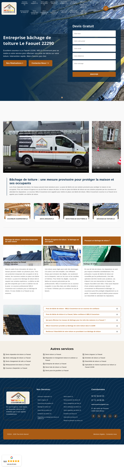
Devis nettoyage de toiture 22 (44, 12)
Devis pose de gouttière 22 (44, 3)
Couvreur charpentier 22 (24, 3)
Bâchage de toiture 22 (54, 2)
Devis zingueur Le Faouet (93, 354)
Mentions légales (99, 434)
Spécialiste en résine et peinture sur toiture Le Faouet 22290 (100, 366)
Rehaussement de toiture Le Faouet (18, 365)
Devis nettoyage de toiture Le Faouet (18, 358)
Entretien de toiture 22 (63, 11)
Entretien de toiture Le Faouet (95, 358)
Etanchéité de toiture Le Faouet (95, 361)
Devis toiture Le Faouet (53, 354)
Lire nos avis (11, 464)
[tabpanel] (62, 50)
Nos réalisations (15, 63)
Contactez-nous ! (40, 63)
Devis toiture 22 (93, 2)
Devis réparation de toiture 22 (54, 12)
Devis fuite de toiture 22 (64, 2)
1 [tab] (62, 97)
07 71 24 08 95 (115, 11)
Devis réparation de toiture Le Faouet (18, 354)
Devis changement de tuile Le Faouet (18, 361)
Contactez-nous (111, 434)
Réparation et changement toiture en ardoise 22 (83, 4)
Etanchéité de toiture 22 (73, 11)
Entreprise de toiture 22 (73, 2)
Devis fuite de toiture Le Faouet (56, 367)
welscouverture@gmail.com (100, 404)
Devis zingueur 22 (34, 2)
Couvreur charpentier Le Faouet (16, 368)
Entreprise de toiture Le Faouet (55, 363)
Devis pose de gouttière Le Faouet (57, 370)
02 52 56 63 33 (115, 5)
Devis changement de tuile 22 (34, 12)
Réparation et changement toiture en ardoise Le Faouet (61, 359)
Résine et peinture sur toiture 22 (83, 12)
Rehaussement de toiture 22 (24, 11)
